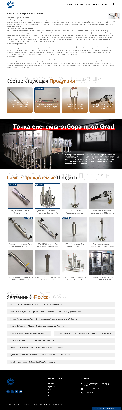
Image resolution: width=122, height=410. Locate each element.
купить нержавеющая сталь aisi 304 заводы (28, 333)
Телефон (111, 24)
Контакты (51, 396)
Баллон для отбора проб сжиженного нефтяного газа (32, 340)
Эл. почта (112, 21)
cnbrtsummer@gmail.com (92, 389)
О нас (50, 390)
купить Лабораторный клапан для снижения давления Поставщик (38, 326)
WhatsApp (112, 28)
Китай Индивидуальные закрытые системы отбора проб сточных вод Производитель (46, 312)
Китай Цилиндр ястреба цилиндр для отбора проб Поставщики (84, 333)
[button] (112, 100)
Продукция (52, 387)
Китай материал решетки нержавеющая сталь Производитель (36, 304)
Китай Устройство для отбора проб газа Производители (33, 362)
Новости (51, 393)
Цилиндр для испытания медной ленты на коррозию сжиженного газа (40, 355)
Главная (51, 384)
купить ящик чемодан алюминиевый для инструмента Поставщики (38, 347)
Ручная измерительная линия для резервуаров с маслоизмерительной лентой (43, 319)
